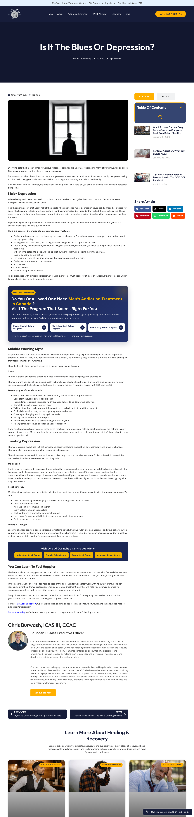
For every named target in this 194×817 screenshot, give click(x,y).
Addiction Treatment (78, 14)
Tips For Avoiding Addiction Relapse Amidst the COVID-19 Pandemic (169, 177)
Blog (128, 14)
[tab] (144, 96)
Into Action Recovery (26, 603)
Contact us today (16, 612)
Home (50, 14)
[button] (181, 107)
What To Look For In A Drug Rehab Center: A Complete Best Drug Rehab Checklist (168, 130)
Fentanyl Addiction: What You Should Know (169, 152)
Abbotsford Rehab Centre (28, 555)
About (60, 14)
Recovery (85, 58)
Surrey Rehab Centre (81, 555)
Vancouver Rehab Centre (108, 555)
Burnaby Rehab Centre (56, 555)
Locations (116, 14)
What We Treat (100, 14)
